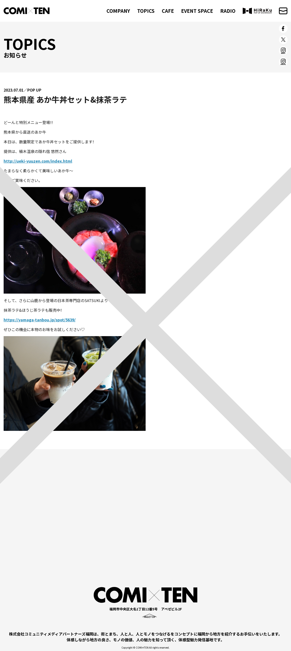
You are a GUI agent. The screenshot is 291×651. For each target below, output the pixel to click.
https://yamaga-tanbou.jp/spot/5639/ (40, 320)
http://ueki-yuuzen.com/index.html (38, 161)
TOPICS (146, 10)
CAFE (168, 10)
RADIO (227, 10)
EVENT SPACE (197, 10)
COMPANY (118, 10)
